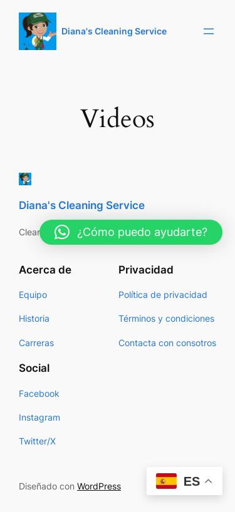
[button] (130, 232)
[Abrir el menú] (208, 31)
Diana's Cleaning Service (114, 31)
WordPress (99, 486)
